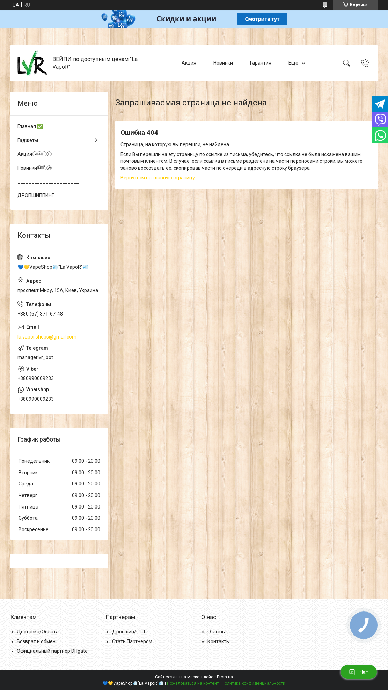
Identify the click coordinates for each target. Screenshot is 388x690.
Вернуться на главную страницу (157, 177)
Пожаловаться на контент (193, 683)
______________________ (48, 181)
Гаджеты (27, 140)
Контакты (218, 641)
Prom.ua (225, 677)
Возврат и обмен (36, 641)
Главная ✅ (30, 126)
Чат (358, 672)
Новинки (223, 63)
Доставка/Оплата (38, 632)
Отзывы (216, 632)
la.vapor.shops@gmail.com (46, 337)
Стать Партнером (132, 641)
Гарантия (260, 63)
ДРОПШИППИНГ (35, 195)
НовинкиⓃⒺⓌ (34, 168)
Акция (189, 63)
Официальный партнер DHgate (52, 651)
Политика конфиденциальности (253, 683)
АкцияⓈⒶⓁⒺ (34, 154)
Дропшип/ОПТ (129, 632)
